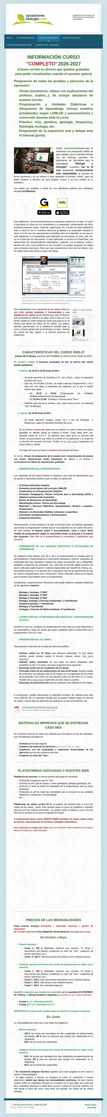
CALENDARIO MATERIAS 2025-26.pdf (39, 707)
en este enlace (71, 441)
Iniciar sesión (90, 1104)
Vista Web (91, 1107)
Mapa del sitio (40, 1104)
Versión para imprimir (22, 1104)
